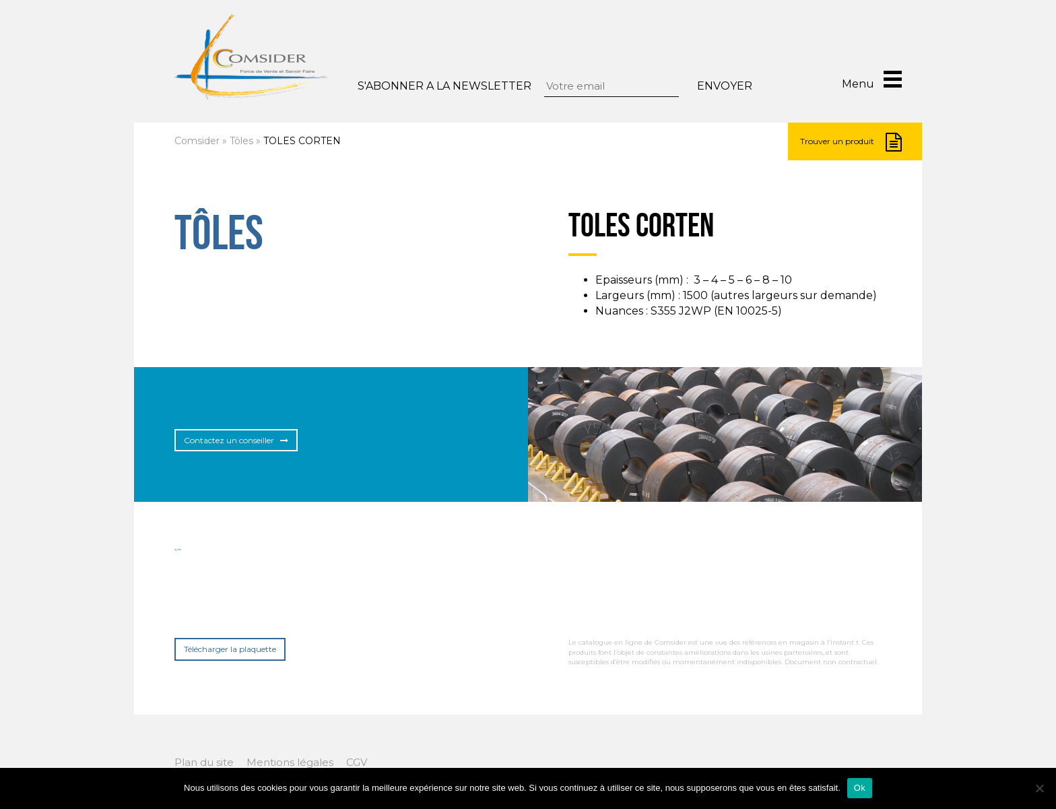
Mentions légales (289, 762)
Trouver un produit (851, 142)
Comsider (197, 141)
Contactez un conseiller (236, 440)
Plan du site (204, 762)
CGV (356, 762)
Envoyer (724, 85)
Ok (859, 788)
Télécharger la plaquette (230, 649)
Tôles (241, 141)
